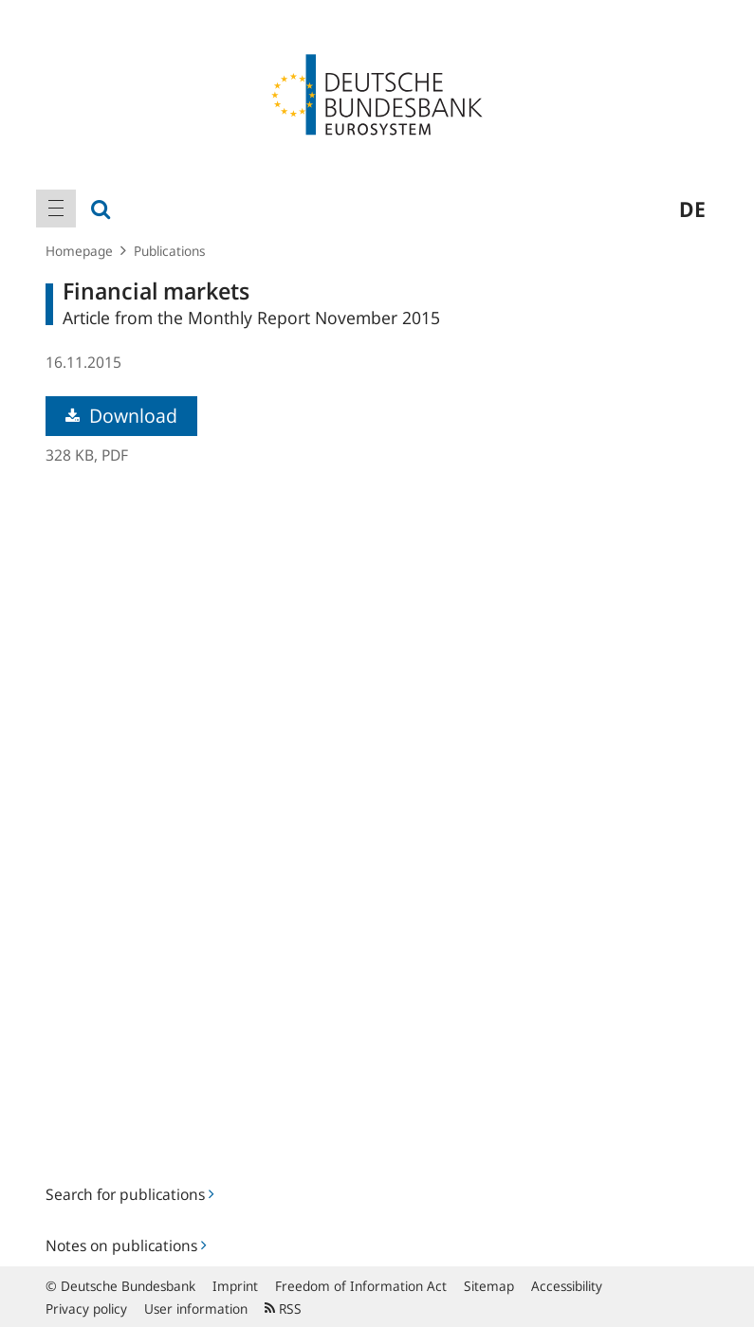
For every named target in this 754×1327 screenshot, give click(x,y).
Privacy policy (86, 1309)
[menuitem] (56, 208)
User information (196, 1309)
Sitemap (489, 1286)
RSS (283, 1309)
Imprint (235, 1286)
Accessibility (566, 1286)
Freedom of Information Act (361, 1286)
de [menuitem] (692, 208)
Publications (170, 251)
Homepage (79, 251)
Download (121, 415)
